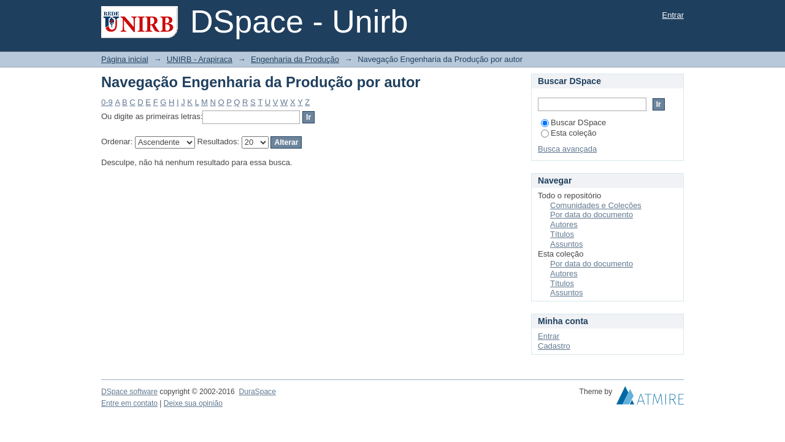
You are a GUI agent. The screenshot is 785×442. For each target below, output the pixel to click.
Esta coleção (568, 133)
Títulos (562, 234)
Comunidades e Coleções (595, 205)
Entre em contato (129, 403)
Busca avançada (567, 148)
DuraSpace (257, 391)
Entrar (673, 15)
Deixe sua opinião (193, 403)
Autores (564, 224)
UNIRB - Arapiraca (199, 59)
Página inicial (124, 59)
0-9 (107, 102)
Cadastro (554, 346)
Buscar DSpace (573, 122)
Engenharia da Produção (295, 59)
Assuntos (566, 244)
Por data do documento (591, 214)
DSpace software (129, 391)
